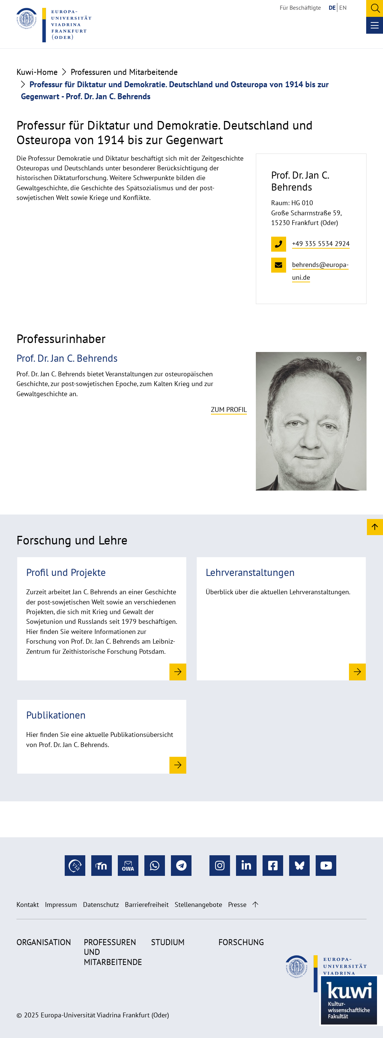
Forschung (241, 942)
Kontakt (27, 904)
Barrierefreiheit (147, 904)
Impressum (61, 904)
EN (343, 7)
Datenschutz (101, 904)
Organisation (43, 942)
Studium (167, 942)
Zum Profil (229, 409)
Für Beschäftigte (300, 7)
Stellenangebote (198, 904)
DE (332, 7)
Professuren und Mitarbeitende (124, 72)
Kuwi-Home (37, 72)
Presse (237, 904)
